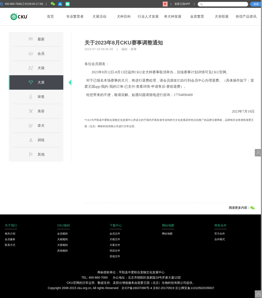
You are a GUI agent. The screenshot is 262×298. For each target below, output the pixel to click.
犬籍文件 (115, 239)
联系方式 (10, 245)
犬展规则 (62, 245)
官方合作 (219, 233)
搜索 (256, 4)
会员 (36, 53)
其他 (36, 154)
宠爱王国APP (182, 3)
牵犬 (36, 125)
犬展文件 (115, 245)
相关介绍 (10, 233)
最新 (36, 39)
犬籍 (36, 67)
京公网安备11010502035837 (194, 288)
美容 (36, 111)
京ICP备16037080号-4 (136, 288)
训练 (36, 139)
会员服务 (10, 239)
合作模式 (219, 239)
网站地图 (167, 233)
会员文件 (115, 233)
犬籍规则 (62, 239)
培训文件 (115, 250)
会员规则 (62, 233)
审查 (36, 96)
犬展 (36, 82)
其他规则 (62, 250)
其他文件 (115, 256)
